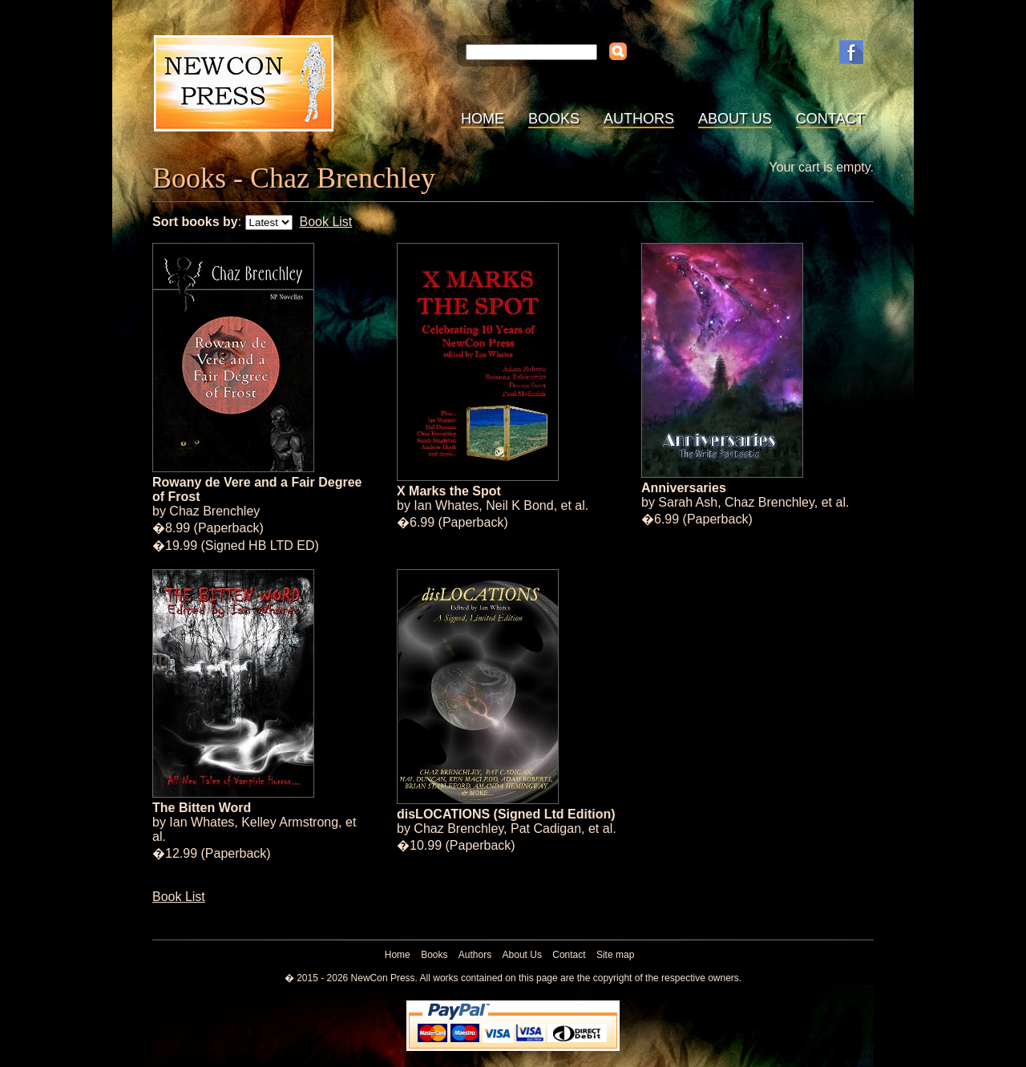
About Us (735, 119)
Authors (639, 119)
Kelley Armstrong (289, 822)
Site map (615, 954)
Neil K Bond (520, 505)
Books (554, 119)
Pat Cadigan (546, 828)
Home (482, 119)
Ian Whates (446, 505)
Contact (830, 119)
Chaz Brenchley (214, 511)
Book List (325, 221)
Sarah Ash (687, 502)
